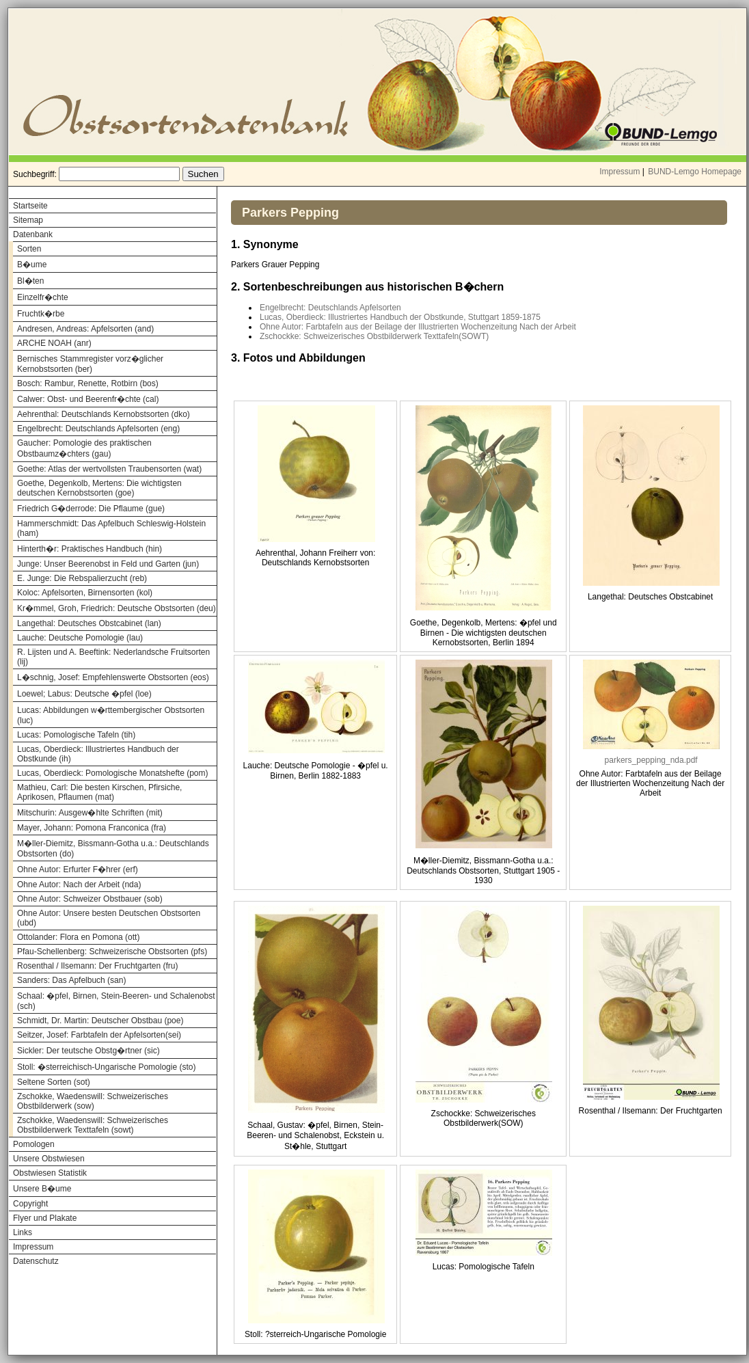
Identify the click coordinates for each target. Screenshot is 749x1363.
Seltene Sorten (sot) (53, 1082)
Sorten (29, 249)
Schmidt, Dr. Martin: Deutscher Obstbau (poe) (100, 1020)
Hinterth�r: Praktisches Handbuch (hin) (89, 549)
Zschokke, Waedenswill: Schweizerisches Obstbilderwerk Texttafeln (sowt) (92, 1125)
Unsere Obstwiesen (49, 1158)
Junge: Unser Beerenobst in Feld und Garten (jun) (108, 564)
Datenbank (33, 234)
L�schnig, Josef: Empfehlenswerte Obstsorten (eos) (113, 677)
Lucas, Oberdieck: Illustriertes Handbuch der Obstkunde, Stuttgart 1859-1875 (400, 317)
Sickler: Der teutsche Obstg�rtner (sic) (88, 1050)
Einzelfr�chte (42, 297)
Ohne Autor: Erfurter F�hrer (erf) (77, 869)
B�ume (31, 264)
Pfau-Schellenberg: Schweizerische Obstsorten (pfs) (112, 951)
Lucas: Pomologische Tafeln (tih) (76, 735)
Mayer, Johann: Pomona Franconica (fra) (91, 828)
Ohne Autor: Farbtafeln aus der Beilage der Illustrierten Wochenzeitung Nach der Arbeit (418, 327)
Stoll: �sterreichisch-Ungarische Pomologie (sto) (106, 1067)
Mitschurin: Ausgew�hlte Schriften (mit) (90, 813)
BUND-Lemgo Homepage (694, 171)
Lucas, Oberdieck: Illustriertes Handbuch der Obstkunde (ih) (98, 754)
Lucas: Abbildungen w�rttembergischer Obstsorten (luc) (110, 715)
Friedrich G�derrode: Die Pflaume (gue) (91, 508)
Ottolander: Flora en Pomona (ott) (78, 937)
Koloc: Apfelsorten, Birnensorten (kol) (84, 592)
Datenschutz (36, 1261)
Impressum (619, 171)
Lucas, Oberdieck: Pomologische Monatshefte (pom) (112, 773)
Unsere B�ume (42, 1188)
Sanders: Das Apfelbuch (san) (71, 980)
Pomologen (34, 1144)
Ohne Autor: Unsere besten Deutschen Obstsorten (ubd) (108, 918)
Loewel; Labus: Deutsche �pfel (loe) (84, 694)
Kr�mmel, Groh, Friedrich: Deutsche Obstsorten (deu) (116, 608)
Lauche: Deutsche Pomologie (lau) (80, 638)
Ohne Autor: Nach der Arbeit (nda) (79, 884)
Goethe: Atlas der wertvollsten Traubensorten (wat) (109, 469)
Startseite (30, 206)
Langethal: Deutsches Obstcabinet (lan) (89, 623)
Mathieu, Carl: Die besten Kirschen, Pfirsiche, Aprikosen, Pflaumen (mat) (99, 792)
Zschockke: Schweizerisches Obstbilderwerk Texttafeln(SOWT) (374, 336)
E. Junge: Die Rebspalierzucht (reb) (82, 578)
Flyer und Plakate (45, 1218)
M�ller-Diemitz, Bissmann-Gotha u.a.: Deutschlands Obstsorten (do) (113, 849)
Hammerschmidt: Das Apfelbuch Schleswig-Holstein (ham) (111, 528)
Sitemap (28, 220)
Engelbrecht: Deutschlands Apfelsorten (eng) (98, 428)
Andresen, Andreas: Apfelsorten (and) (85, 329)
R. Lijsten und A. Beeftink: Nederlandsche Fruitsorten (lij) (113, 656)
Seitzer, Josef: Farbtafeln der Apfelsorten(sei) (99, 1035)
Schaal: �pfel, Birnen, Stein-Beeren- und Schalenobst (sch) (116, 1001)
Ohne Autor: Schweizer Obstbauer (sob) (90, 899)
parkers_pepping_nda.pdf (651, 760)
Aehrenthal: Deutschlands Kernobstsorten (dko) (103, 414)
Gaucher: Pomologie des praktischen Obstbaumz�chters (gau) (84, 448)
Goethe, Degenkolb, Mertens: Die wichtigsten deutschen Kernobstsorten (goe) (99, 488)
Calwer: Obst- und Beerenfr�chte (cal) (88, 399)
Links (22, 1232)
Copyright (30, 1204)
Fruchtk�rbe (40, 314)
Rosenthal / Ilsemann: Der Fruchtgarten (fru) (97, 966)
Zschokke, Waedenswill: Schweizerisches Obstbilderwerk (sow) (92, 1101)
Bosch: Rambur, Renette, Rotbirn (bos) (88, 383)
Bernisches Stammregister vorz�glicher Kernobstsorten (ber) (90, 364)
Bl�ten (30, 281)
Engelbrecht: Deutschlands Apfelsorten (330, 307)
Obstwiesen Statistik (50, 1173)
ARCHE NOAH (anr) (54, 343)
